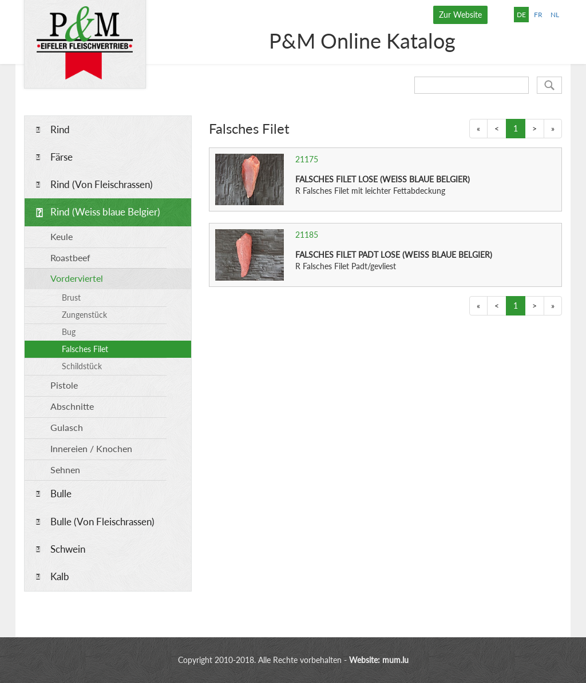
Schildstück (82, 366)
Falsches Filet (85, 349)
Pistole (64, 385)
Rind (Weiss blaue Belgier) (105, 212)
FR (538, 14)
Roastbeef (70, 257)
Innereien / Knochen (91, 448)
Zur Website (460, 14)
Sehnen (65, 469)
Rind (60, 129)
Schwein (67, 549)
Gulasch (66, 427)
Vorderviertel (76, 278)
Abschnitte (72, 406)
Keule (61, 236)
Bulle (61, 494)
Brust (71, 297)
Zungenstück (84, 314)
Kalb (59, 576)
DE (521, 14)
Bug (69, 332)
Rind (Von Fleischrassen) (101, 184)
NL (555, 14)
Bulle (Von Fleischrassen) (102, 522)
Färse (61, 157)
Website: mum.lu (379, 660)
